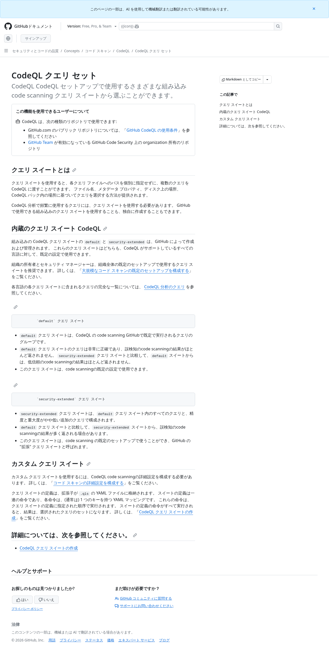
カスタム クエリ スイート (51, 463)
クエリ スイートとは (43, 170)
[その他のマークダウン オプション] (267, 79)
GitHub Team (40, 142)
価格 (110, 640)
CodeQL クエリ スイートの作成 (49, 548)
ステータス (94, 640)
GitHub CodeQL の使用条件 (152, 130)
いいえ (46, 599)
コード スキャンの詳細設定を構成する (88, 483)
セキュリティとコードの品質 (35, 50)
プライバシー (70, 640)
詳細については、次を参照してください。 (74, 535)
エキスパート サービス (136, 640)
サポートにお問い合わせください (144, 605)
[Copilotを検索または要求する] (200, 26)
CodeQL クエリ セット (153, 50)
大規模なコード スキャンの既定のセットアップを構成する (135, 270)
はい (22, 599)
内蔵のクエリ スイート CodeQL (59, 228)
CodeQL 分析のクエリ (164, 287)
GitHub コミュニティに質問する (143, 598)
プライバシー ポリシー (27, 609)
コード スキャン (98, 50)
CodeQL (123, 50)
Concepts (72, 50)
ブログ (164, 640)
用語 (52, 640)
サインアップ (35, 38)
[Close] (314, 8)
